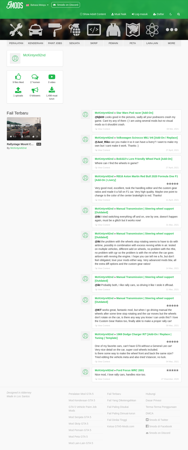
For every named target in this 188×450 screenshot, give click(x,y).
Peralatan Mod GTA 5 (81, 393)
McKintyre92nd (34, 55)
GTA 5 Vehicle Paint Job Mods (83, 408)
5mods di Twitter (157, 420)
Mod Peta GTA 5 (78, 436)
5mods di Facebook (159, 426)
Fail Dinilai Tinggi (117, 419)
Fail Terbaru (114, 393)
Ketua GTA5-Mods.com (120, 426)
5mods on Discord (158, 433)
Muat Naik (118, 14)
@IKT (98, 309)
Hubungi (150, 393)
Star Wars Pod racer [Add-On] (134, 112)
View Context (102, 129)
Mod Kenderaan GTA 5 (82, 400)
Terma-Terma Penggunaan (161, 406)
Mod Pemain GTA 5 (80, 430)
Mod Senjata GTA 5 (80, 417)
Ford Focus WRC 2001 (130, 370)
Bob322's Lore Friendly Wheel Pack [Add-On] (144, 158)
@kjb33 (99, 117)
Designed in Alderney (19, 392)
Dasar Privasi (153, 400)
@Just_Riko (102, 141)
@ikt (97, 216)
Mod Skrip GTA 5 (78, 423)
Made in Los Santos (18, 396)
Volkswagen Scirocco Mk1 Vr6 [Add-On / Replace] (147, 137)
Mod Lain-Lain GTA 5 (81, 443)
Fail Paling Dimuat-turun (121, 413)
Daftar (158, 14)
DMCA (149, 413)
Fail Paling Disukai (118, 406)
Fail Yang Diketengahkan (121, 400)
